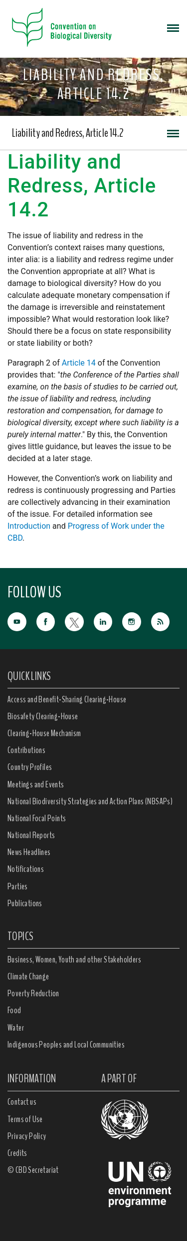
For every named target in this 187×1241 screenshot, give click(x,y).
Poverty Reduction (33, 993)
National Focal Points (36, 818)
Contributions (26, 750)
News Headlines (29, 852)
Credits (17, 1153)
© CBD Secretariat (33, 1170)
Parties (17, 886)
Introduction (28, 526)
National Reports (31, 835)
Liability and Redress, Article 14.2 (68, 133)
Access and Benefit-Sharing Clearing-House (66, 699)
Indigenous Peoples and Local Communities (66, 1044)
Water (15, 1028)
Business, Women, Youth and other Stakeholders (74, 959)
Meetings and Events (35, 784)
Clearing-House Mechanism (44, 733)
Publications (24, 903)
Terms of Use (25, 1119)
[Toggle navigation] (173, 27)
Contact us (21, 1102)
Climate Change (28, 976)
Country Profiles (29, 767)
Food (14, 1010)
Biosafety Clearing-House (42, 716)
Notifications (25, 869)
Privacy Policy (26, 1136)
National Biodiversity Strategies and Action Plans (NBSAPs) (90, 801)
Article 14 (79, 363)
